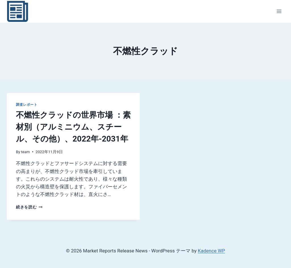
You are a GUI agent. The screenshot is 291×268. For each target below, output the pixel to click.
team (25, 151)
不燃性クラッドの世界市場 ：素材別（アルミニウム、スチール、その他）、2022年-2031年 (73, 127)
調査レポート (27, 105)
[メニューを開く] (279, 11)
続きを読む (29, 207)
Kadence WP (211, 251)
